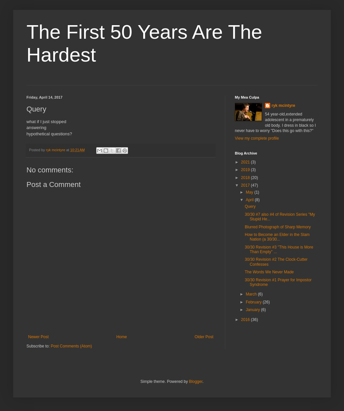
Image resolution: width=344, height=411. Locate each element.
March (252, 294)
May (250, 192)
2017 (246, 185)
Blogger (195, 381)
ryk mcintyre (283, 105)
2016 (246, 319)
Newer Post (38, 337)
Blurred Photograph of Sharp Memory (278, 227)
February (254, 302)
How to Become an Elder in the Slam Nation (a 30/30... (277, 237)
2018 (246, 177)
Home (121, 337)
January (253, 309)
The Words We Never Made (269, 272)
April (250, 200)
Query (250, 206)
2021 (246, 162)
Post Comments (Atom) (71, 346)
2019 (246, 169)
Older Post (203, 337)
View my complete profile (257, 138)
